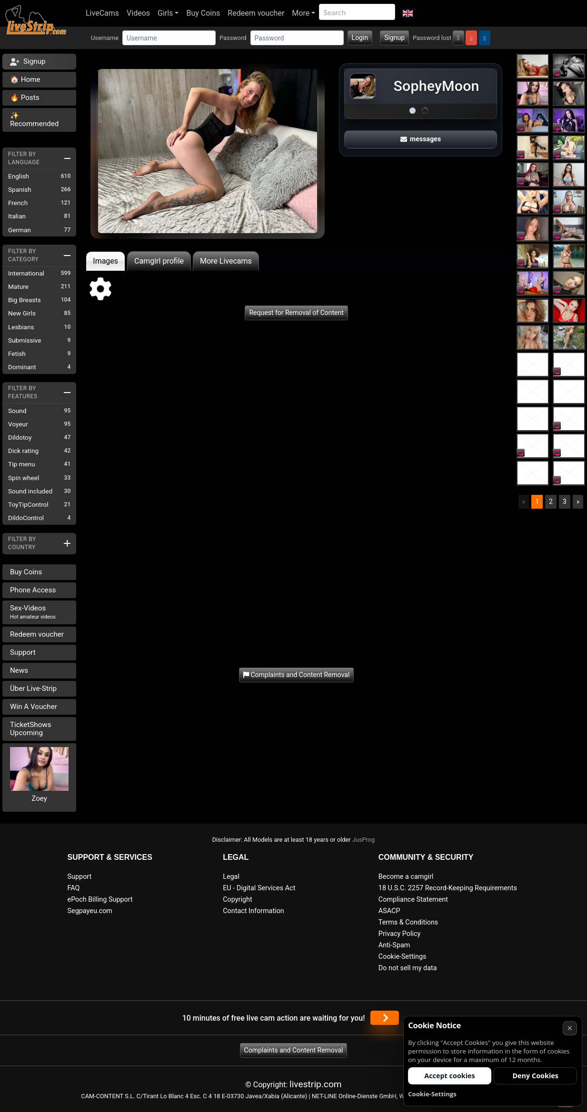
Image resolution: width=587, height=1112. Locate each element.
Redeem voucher (256, 13)
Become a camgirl (406, 877)
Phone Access (33, 590)
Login (360, 37)
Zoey (39, 798)
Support (23, 652)
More (300, 13)
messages (420, 139)
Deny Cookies (535, 1075)
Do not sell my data (407, 968)
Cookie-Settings (402, 957)
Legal (231, 877)
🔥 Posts (24, 97)
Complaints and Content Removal (293, 1050)
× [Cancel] (569, 1028)
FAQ (74, 888)
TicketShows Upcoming (30, 728)
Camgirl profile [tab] (159, 261)
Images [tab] (105, 261)
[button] (408, 13)
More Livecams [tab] (226, 261)
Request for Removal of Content (296, 312)
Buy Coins (203, 13)
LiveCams (102, 13)
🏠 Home (25, 79)
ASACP (389, 911)
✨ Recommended (34, 119)
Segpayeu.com (90, 911)
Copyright (237, 900)
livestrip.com (315, 1084)
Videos (138, 13)
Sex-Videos (33, 612)
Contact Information (253, 911)
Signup (394, 37)
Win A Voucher (33, 706)
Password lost (432, 37)
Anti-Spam (394, 945)
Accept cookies (449, 1075)
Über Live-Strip (33, 688)
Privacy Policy (399, 934)
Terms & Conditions (408, 922)
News (19, 670)
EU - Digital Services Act (259, 888)
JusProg (363, 839)
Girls (165, 13)
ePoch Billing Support (100, 900)
